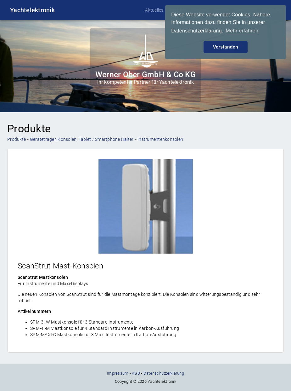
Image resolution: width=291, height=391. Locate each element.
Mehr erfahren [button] (242, 30)
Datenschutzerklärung (163, 373)
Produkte (16, 139)
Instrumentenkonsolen (160, 139)
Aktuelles (154, 10)
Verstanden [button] (225, 46)
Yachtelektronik (32, 10)
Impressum (117, 373)
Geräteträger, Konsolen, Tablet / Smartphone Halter (82, 139)
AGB (136, 373)
